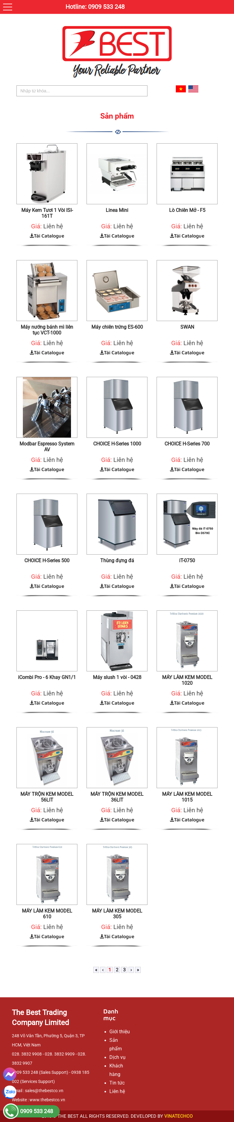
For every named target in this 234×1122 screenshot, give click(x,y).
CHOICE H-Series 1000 (117, 444)
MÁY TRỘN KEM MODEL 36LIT (117, 797)
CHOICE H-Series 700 (187, 444)
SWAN (187, 327)
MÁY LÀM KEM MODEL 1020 (187, 680)
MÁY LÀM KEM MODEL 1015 (187, 797)
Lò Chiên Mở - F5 (187, 210)
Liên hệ (53, 226)
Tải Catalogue (47, 235)
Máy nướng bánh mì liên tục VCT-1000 (47, 330)
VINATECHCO (178, 1116)
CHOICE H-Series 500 (46, 560)
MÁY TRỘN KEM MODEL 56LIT (46, 797)
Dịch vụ (117, 1057)
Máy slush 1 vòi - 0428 (117, 677)
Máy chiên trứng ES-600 (117, 327)
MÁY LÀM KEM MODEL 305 (117, 914)
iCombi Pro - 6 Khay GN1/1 (47, 677)
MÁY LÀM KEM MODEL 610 (47, 914)
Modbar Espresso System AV (47, 446)
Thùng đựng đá (117, 560)
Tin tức (117, 1083)
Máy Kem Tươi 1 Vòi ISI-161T (47, 213)
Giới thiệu (119, 1031)
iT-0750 (187, 560)
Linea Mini (117, 210)
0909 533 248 (36, 1111)
